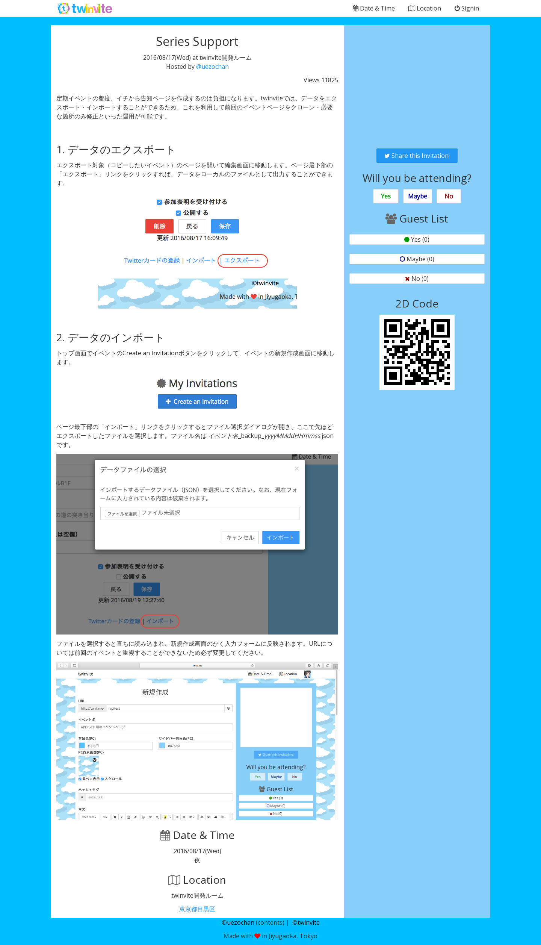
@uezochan (212, 66)
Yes (386, 196)
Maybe (417, 196)
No (448, 196)
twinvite (309, 922)
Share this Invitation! (417, 155)
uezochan (240, 922)
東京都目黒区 (197, 909)
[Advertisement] (417, 86)
